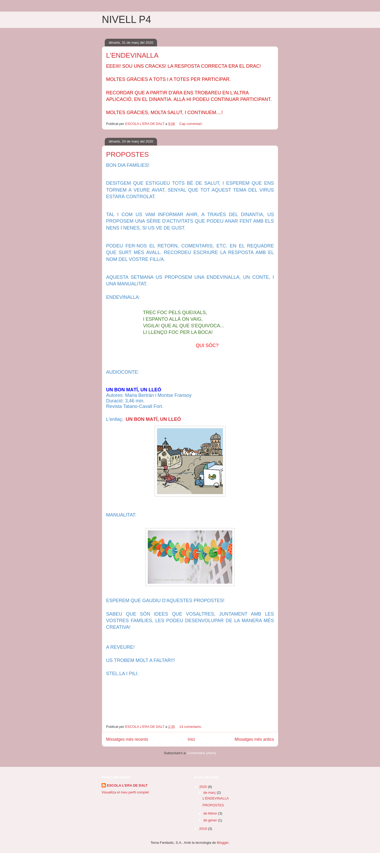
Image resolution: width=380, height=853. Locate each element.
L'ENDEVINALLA (132, 55)
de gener (210, 820)
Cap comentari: (191, 124)
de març (210, 792)
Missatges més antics (254, 739)
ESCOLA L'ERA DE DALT (127, 785)
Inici (191, 739)
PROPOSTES (127, 154)
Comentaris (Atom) (201, 753)
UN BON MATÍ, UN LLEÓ (153, 419)
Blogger (223, 843)
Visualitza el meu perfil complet (125, 792)
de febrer (210, 813)
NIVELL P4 (126, 19)
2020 (203, 787)
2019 (203, 829)
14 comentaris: (191, 727)
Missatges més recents (127, 739)
